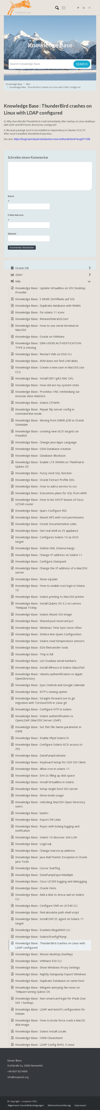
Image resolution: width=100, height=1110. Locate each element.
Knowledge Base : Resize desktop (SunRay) (44, 954)
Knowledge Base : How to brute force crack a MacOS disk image (50, 1022)
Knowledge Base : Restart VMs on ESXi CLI (43, 354)
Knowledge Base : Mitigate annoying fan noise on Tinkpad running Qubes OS (47, 989)
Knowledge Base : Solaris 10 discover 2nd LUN (46, 837)
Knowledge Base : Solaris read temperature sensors (50, 641)
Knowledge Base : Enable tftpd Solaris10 (42, 738)
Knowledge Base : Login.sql (33, 844)
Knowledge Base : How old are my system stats (47, 385)
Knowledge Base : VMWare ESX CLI (38, 961)
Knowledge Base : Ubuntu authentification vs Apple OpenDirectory (48, 676)
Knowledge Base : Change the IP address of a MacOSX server (51, 570)
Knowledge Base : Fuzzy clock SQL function (43, 473)
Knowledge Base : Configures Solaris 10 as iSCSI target (47, 539)
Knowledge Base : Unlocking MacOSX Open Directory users (50, 804)
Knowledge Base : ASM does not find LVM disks (46, 361)
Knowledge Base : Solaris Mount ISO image (43, 614)
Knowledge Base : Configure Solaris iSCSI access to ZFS (48, 747)
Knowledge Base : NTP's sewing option (41, 692)
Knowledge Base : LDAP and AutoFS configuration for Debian (50, 1011)
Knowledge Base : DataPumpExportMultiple (44, 875)
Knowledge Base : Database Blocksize (40, 455)
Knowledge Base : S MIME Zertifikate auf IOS (45, 299)
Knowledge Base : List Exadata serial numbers (45, 661)
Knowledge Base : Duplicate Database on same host (49, 981)
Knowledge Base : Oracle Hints (35, 888)
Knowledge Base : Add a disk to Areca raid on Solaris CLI (49, 897)
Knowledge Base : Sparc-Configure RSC (41, 510)
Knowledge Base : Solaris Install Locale (40, 1031)
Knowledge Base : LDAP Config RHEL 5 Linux (44, 1044)
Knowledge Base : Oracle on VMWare (39, 336)
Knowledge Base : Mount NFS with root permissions (49, 517)
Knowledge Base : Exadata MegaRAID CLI (42, 930)
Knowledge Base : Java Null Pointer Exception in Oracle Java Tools (51, 859)
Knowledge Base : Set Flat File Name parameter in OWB (48, 729)
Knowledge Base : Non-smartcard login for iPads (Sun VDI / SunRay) (50, 1000)
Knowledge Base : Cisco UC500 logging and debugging (51, 881)
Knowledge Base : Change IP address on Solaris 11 (48, 555)
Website (12, 233)
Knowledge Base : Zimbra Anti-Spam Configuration (48, 634)
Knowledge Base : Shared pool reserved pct (44, 621)
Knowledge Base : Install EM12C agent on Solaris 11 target (49, 921)
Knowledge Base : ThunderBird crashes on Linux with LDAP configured (45, 87)
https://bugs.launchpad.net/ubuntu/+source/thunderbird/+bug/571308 (52, 139)
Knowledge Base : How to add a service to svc (46, 486)
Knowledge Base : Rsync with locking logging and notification (47, 828)
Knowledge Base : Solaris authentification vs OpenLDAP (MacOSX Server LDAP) (44, 718)
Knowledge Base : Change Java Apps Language (46, 442)
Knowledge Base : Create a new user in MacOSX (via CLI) (49, 369)
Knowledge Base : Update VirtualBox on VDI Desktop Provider (50, 290)
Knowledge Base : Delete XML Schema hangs (45, 548)
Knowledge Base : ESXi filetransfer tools (41, 647)
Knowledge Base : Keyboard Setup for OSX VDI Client (50, 762)
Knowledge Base (14, 84)
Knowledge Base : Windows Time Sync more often (48, 628)
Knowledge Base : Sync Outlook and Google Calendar (50, 685)
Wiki (28, 84)
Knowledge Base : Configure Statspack (40, 561)
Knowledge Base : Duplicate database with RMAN (47, 305)
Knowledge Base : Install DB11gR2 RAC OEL (44, 378)
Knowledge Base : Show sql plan (36, 579)
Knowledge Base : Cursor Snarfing (37, 868)
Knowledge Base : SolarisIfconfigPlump (41, 936)
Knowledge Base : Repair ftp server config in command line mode (44, 411)
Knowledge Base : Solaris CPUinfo (37, 402)
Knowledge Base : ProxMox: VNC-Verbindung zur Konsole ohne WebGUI (47, 394)
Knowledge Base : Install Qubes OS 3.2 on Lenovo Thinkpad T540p (48, 605)
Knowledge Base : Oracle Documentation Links (45, 524)
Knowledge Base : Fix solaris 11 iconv (39, 312)
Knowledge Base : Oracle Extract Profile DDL (45, 480)
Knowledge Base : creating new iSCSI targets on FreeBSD (47, 433)
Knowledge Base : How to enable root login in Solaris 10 (50, 588)
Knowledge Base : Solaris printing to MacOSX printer (49, 597)
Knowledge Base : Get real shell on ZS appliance (46, 530)
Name (50, 199)
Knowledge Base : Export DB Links (38, 819)
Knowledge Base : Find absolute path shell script (47, 912)
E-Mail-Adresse (50, 217)
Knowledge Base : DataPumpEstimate (40, 755)
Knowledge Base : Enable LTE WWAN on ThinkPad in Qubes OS (49, 464)
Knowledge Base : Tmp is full (34, 654)
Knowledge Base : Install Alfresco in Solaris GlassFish (50, 667)
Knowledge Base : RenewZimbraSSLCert (41, 319)
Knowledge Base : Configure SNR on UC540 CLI (46, 905)
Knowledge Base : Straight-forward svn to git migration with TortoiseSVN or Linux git (45, 700)
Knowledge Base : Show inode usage (39, 795)
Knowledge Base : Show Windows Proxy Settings (47, 967)
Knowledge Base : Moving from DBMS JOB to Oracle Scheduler (49, 422)
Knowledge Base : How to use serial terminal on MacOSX (47, 328)
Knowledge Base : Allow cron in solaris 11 (42, 769)
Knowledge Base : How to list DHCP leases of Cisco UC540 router (49, 502)
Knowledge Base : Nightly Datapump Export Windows (50, 974)
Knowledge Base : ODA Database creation (43, 449)
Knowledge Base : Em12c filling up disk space (45, 775)
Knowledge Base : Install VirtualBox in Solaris (44, 782)
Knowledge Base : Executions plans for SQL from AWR (51, 493)
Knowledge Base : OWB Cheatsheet (39, 1038)
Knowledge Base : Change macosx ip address (45, 850)
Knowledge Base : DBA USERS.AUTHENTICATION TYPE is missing (48, 345)
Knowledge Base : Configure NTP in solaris (43, 709)
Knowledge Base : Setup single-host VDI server (46, 789)
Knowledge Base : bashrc (32, 813)
